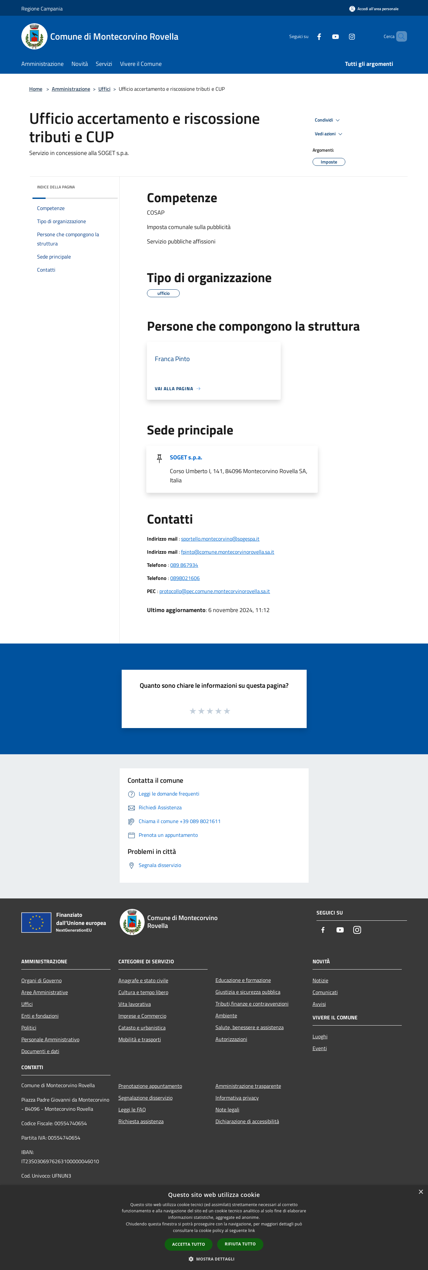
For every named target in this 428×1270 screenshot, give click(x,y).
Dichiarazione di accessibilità (247, 1121)
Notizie (320, 980)
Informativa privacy (237, 1098)
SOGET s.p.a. (186, 457)
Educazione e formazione (243, 980)
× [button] (420, 1192)
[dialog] (214, 1227)
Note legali (227, 1109)
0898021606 (185, 578)
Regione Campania (42, 8)
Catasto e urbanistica (142, 1027)
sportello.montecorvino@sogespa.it (220, 539)
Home (35, 89)
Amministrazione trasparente (248, 1086)
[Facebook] (308, 36)
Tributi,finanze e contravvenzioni (252, 1004)
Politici (28, 1027)
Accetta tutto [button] (188, 1244)
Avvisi (319, 1004)
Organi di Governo (41, 980)
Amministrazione (71, 89)
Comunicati (325, 992)
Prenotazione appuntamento (150, 1086)
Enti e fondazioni (40, 1016)
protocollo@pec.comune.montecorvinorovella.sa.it (214, 591)
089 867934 (184, 565)
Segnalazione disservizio (145, 1098)
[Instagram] (340, 36)
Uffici (104, 89)
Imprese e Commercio (142, 1016)
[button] (214, 1259)
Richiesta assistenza (141, 1121)
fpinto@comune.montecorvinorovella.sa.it (227, 552)
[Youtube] (324, 36)
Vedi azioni (329, 134)
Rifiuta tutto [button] (240, 1244)
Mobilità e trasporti (139, 1039)
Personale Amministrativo (50, 1039)
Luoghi (320, 1036)
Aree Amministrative (44, 992)
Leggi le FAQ (132, 1109)
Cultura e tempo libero (143, 992)
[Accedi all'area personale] (374, 8)
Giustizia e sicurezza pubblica (247, 992)
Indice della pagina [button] (56, 187)
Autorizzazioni (231, 1039)
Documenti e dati (40, 1051)
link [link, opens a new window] (251, 1230)
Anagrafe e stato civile (143, 980)
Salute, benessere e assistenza (249, 1027)
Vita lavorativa (134, 1004)
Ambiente (226, 1015)
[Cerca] (399, 36)
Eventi (320, 1048)
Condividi (328, 120)
